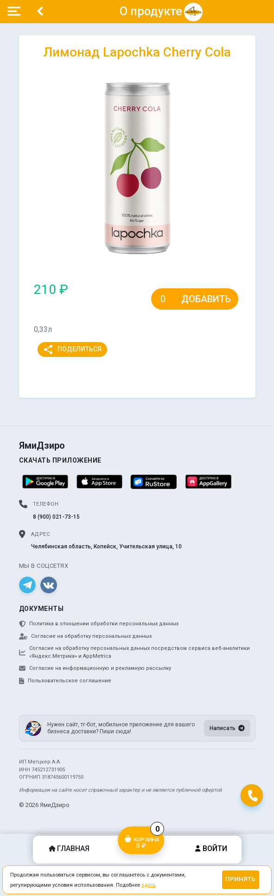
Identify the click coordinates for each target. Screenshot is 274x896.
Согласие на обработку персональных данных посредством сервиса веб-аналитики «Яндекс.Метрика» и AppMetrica (134, 652)
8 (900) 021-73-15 (56, 517)
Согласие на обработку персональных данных (85, 636)
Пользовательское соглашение (65, 681)
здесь (148, 885)
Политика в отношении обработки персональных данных (98, 624)
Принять (240, 879)
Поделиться (72, 349)
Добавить (206, 299)
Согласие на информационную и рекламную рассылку (95, 668)
